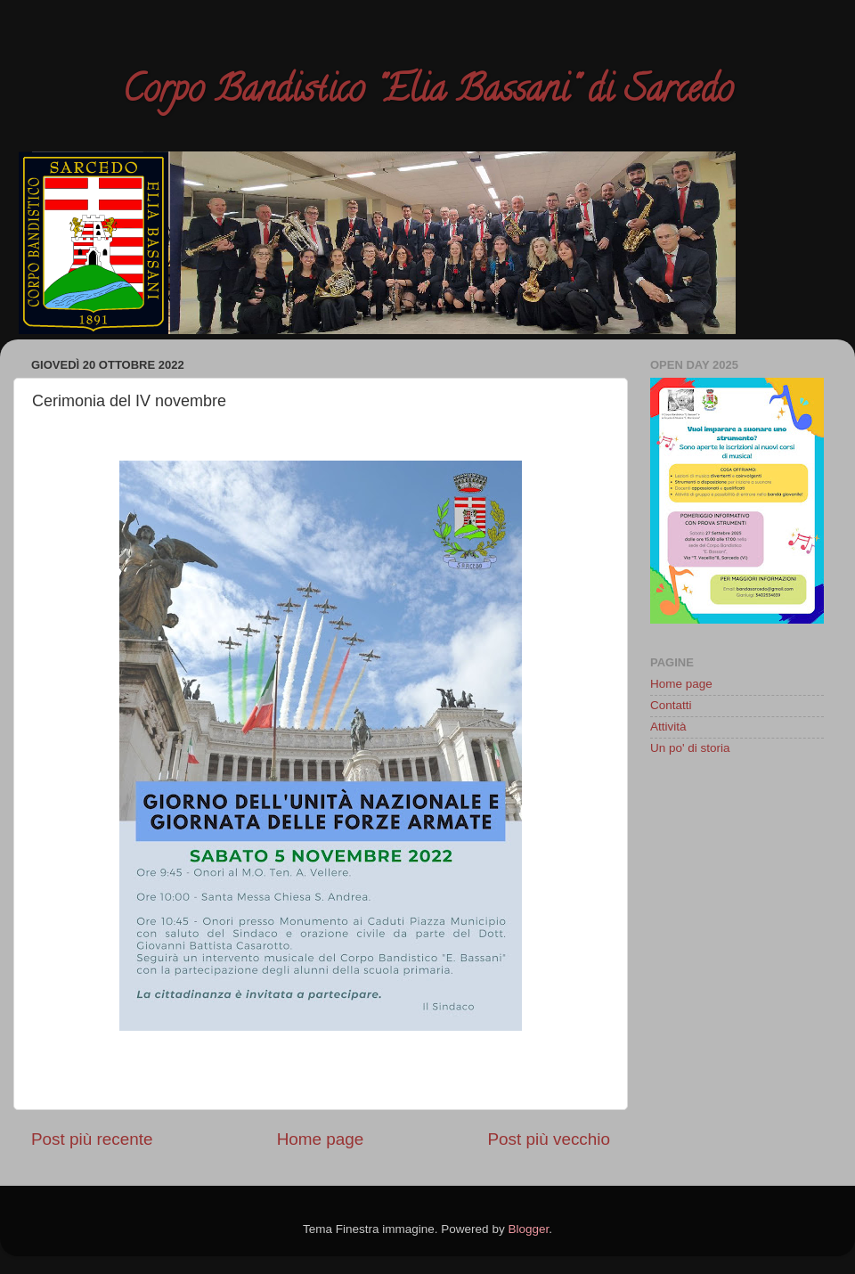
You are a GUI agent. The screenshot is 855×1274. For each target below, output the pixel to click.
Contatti (671, 705)
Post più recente (92, 1139)
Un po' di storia (690, 748)
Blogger (528, 1229)
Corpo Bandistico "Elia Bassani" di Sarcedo (427, 93)
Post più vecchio (548, 1139)
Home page (320, 1139)
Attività (668, 726)
